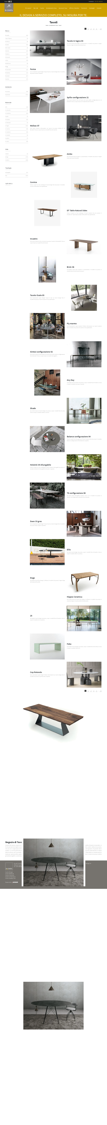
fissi (16, 175)
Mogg (16, 66)
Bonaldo (16, 35)
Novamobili (16, 69)
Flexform (16, 54)
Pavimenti (84, 8)
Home (47, 25)
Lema (16, 60)
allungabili (16, 172)
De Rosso (16, 41)
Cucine (42, 8)
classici (16, 154)
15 (100, 29)
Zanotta (16, 79)
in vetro (16, 141)
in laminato (16, 122)
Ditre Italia (16, 48)
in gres (16, 116)
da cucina (16, 91)
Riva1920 (16, 76)
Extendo (16, 51)
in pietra (16, 138)
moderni (16, 160)
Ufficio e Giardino (74, 8)
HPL (16, 107)
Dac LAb (36, 8)
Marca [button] (7, 31)
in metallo (16, 135)
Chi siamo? (28, 8)
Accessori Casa (63, 8)
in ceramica (16, 113)
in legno (16, 126)
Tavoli (60, 25)
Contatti (99, 8)
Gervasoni (16, 57)
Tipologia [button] (8, 168)
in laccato (16, 119)
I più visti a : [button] (9, 183)
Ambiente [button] (8, 87)
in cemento (16, 110)
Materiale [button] (8, 102)
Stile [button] (6, 149)
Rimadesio (16, 73)
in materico (16, 132)
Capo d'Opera (16, 38)
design (16, 157)
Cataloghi (92, 8)
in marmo (16, 129)
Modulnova (16, 63)
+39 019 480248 (98, 1)
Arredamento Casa (51, 8)
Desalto (16, 45)
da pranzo (16, 94)
